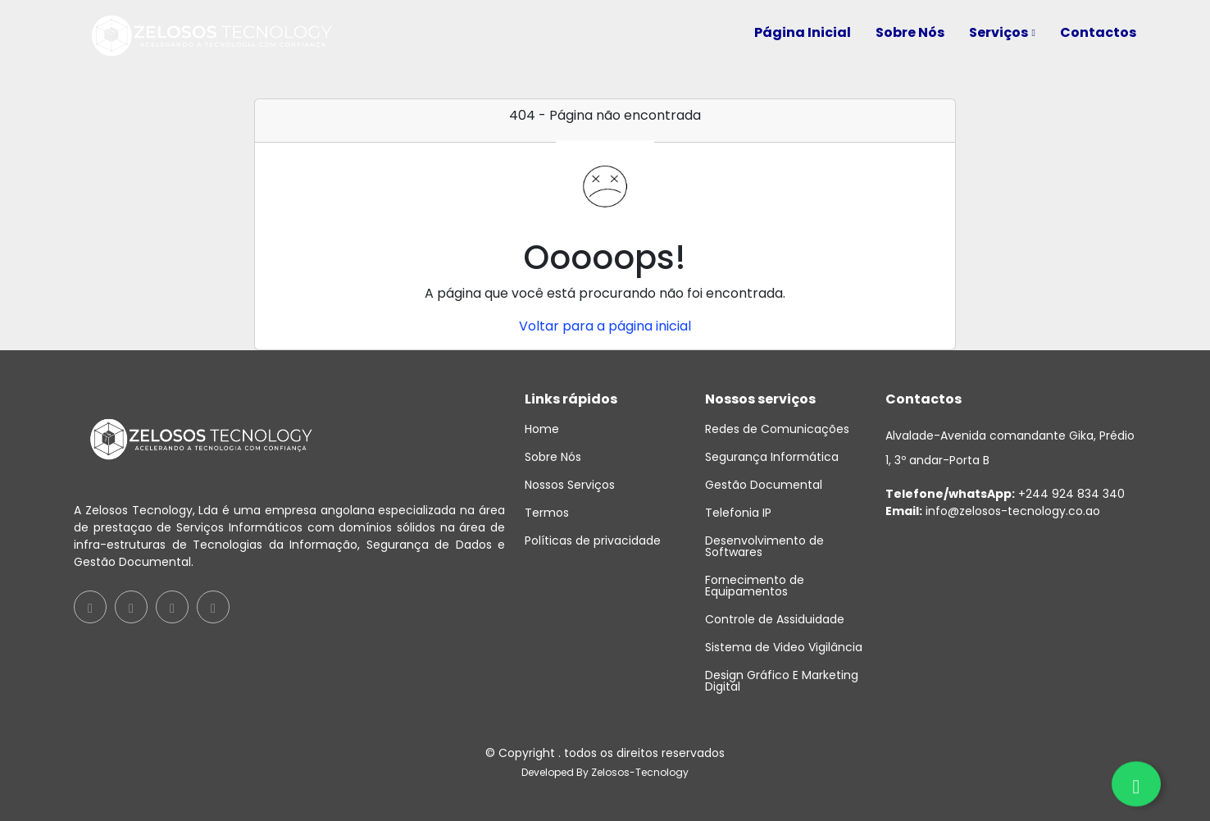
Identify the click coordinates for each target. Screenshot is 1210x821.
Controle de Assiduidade (774, 619)
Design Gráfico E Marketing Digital (781, 680)
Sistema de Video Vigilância (783, 647)
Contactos (1098, 32)
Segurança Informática (772, 457)
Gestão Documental (763, 484)
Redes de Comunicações (777, 429)
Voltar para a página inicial (605, 326)
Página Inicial (802, 32)
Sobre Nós (910, 32)
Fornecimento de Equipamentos (754, 585)
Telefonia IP (738, 512)
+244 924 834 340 (1005, 494)
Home (542, 429)
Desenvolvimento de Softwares (764, 546)
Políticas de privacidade (593, 540)
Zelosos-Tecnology (640, 772)
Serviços (1002, 32)
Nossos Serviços (570, 484)
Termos (547, 512)
